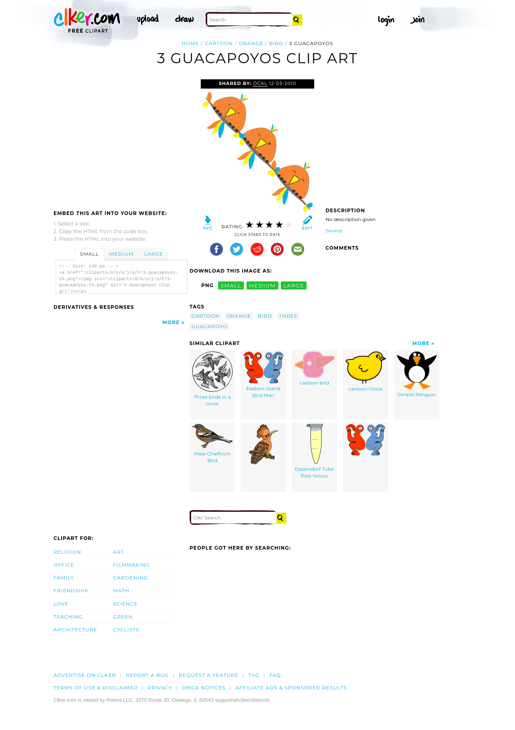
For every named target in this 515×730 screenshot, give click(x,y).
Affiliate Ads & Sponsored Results (291, 688)
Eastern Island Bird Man (263, 375)
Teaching (68, 617)
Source (333, 230)
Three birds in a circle (212, 379)
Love (61, 604)
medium (262, 285)
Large (153, 254)
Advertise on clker (85, 675)
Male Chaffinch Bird (212, 443)
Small (89, 254)
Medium (121, 254)
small (230, 285)
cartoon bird (315, 369)
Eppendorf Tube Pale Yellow (314, 451)
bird (276, 43)
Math (121, 590)
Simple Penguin (417, 374)
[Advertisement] (121, 139)
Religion (67, 552)
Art (118, 552)
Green (123, 617)
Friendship (71, 590)
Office (64, 565)
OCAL (260, 83)
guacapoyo (209, 326)
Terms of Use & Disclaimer (96, 688)
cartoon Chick (366, 372)
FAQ (275, 675)
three (288, 316)
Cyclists (126, 630)
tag (253, 675)
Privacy (160, 688)
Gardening (130, 578)
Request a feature (208, 675)
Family (64, 578)
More (171, 322)
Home (190, 43)
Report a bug (147, 675)
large (293, 285)
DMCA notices (204, 688)
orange (251, 43)
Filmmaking (131, 565)
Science (125, 604)
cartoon (219, 43)
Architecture (75, 630)
